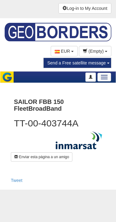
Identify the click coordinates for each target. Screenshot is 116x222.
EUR (64, 51)
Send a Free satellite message (78, 62)
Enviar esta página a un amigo (41, 157)
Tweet (16, 180)
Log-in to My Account (84, 8)
